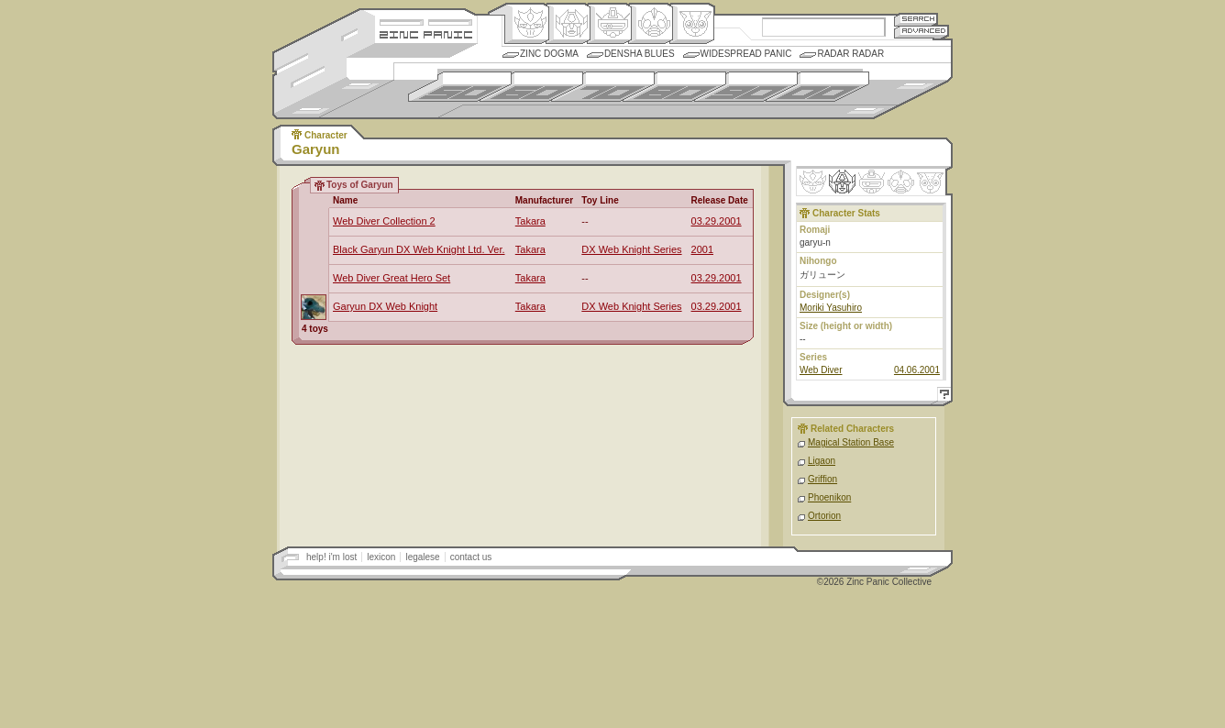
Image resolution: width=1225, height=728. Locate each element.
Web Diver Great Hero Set (391, 277)
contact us (471, 557)
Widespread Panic (746, 54)
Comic (691, 24)
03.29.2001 (716, 220)
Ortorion (824, 516)
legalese (422, 557)
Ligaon (821, 461)
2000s (817, 86)
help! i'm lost (331, 557)
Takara (530, 220)
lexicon (381, 557)
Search (916, 19)
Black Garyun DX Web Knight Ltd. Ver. (419, 249)
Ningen (650, 24)
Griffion (822, 479)
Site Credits (426, 21)
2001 (702, 249)
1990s (746, 86)
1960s (531, 86)
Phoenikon (829, 497)
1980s (674, 86)
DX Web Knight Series (631, 249)
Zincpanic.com (426, 33)
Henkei (568, 24)
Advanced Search (921, 32)
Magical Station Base (851, 442)
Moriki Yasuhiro (831, 308)
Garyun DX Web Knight (385, 306)
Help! (942, 396)
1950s (460, 86)
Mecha (609, 24)
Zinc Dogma (549, 54)
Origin (526, 24)
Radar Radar (850, 54)
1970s (603, 86)
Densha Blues (639, 54)
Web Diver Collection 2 (384, 220)
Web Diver (821, 370)
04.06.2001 (917, 370)
